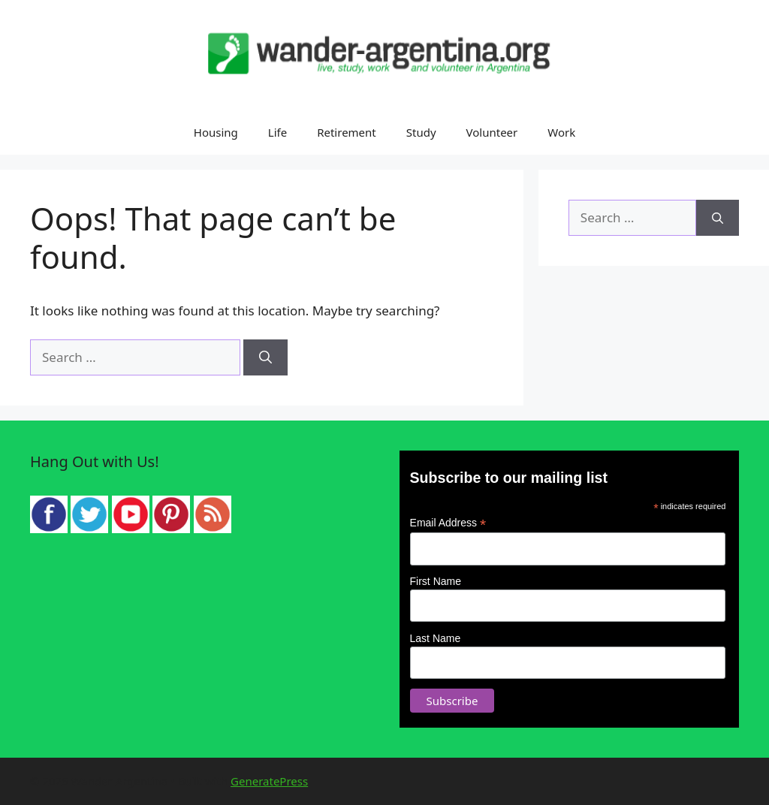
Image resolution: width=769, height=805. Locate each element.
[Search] (265, 357)
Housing (216, 132)
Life (277, 132)
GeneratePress (269, 780)
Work (561, 132)
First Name (435, 581)
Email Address (448, 523)
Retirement (346, 132)
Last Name (435, 638)
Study (421, 132)
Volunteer (492, 132)
